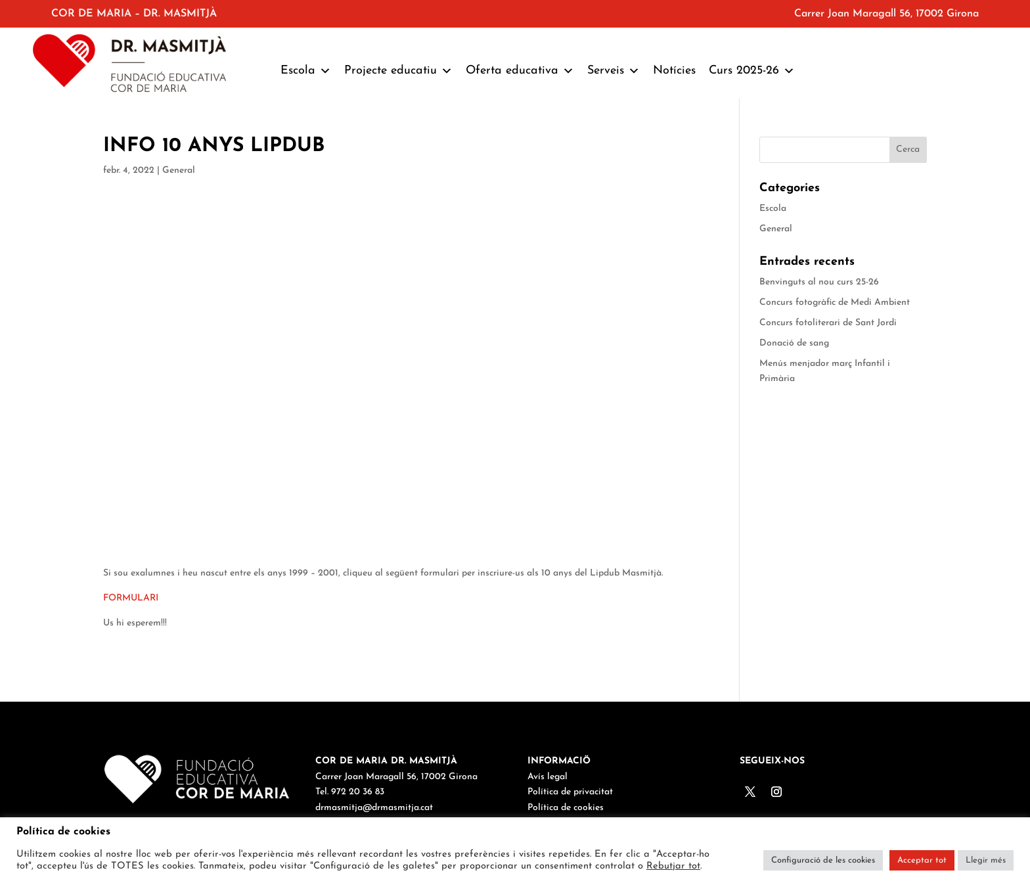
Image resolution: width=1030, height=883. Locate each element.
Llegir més (986, 860)
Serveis (613, 71)
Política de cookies (565, 808)
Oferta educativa (520, 71)
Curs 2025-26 (752, 71)
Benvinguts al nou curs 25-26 (819, 282)
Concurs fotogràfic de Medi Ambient (834, 302)
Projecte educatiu (398, 71)
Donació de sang (794, 343)
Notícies (674, 70)
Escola (305, 71)
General (178, 170)
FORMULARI (130, 598)
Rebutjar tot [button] (673, 866)
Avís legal (547, 777)
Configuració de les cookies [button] (823, 860)
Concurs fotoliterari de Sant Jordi (828, 323)
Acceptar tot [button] (922, 860)
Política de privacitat (570, 792)
